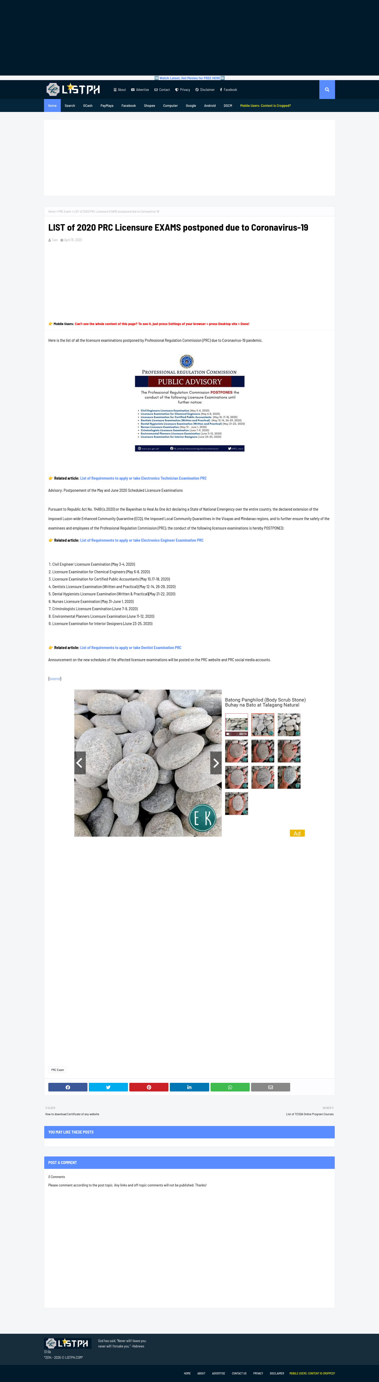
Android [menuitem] (210, 105)
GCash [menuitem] (87, 105)
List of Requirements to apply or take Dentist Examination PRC (130, 647)
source (54, 678)
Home (52, 211)
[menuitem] (265, 105)
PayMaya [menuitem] (107, 105)
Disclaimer (205, 89)
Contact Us (239, 1373)
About (120, 89)
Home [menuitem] (52, 105)
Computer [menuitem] (170, 105)
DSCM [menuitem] (228, 105)
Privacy (182, 89)
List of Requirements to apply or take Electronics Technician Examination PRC (143, 478)
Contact (162, 89)
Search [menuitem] (70, 105)
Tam (55, 240)
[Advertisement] (189, 38)
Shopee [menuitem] (149, 105)
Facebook (228, 89)
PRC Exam (64, 211)
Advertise (140, 89)
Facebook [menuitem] (128, 105)
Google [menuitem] (191, 105)
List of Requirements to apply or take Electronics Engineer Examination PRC (142, 540)
